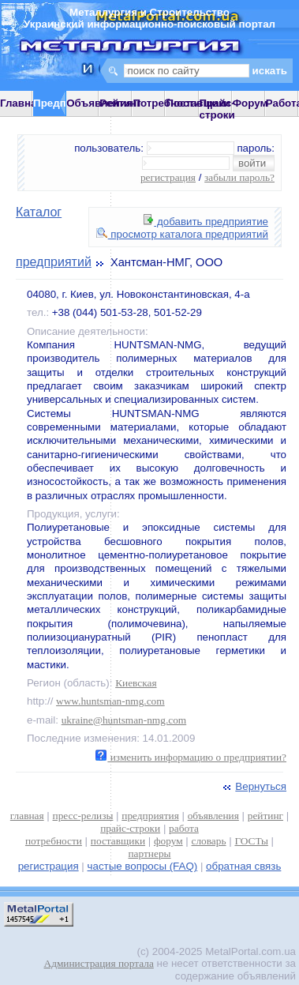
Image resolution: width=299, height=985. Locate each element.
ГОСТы (250, 841)
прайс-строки (130, 828)
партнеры (149, 853)
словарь (209, 841)
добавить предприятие (206, 221)
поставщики (118, 841)
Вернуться (253, 786)
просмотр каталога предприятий (182, 234)
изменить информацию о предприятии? (190, 757)
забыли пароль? (239, 177)
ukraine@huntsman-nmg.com (124, 720)
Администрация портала (99, 963)
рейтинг (265, 815)
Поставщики (198, 103)
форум (168, 841)
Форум (250, 103)
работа (184, 828)
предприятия (149, 815)
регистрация (168, 177)
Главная (21, 103)
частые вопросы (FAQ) (143, 866)
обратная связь (243, 866)
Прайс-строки (217, 109)
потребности (53, 841)
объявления (213, 815)
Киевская (135, 683)
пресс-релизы (83, 815)
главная (27, 815)
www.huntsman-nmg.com (110, 701)
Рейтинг (120, 103)
